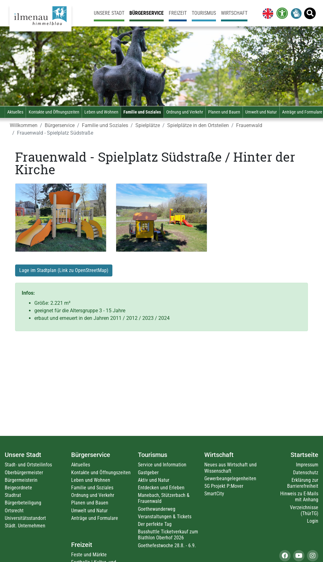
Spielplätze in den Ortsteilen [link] (198, 125)
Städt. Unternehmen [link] (25, 526)
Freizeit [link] (178, 13)
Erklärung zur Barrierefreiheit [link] (302, 483)
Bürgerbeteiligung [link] (23, 503)
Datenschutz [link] (305, 473)
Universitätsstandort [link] (25, 518)
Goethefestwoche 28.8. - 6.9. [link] (167, 545)
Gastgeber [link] (148, 473)
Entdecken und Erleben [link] (161, 488)
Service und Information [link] (162, 465)
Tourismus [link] (204, 13)
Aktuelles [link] (15, 112)
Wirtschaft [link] (234, 13)
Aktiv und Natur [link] (153, 480)
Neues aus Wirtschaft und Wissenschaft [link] (230, 468)
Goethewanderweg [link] (156, 509)
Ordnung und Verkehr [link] (184, 112)
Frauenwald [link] (249, 125)
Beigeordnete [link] (18, 488)
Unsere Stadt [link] (109, 13)
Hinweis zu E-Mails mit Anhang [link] (299, 497)
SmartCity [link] (214, 494)
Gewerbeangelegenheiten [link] (230, 478)
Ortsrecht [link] (14, 511)
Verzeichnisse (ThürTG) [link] (304, 510)
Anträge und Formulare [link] (94, 518)
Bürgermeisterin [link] (21, 480)
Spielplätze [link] (147, 125)
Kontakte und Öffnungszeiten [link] (54, 112)
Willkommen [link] (23, 125)
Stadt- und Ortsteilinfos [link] (28, 465)
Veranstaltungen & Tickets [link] (164, 517)
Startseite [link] (304, 455)
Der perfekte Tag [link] (155, 524)
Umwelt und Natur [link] (261, 112)
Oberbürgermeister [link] (24, 473)
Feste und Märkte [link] (89, 555)
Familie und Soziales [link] (142, 112)
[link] (266, 13)
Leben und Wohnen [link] (101, 112)
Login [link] (312, 521)
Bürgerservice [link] (146, 13)
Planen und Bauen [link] (224, 112)
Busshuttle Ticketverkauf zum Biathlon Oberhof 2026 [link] (168, 535)
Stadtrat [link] (13, 495)
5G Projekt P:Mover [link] (223, 486)
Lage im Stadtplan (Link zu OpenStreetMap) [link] (63, 270)
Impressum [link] (307, 465)
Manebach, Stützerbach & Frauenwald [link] (164, 498)
